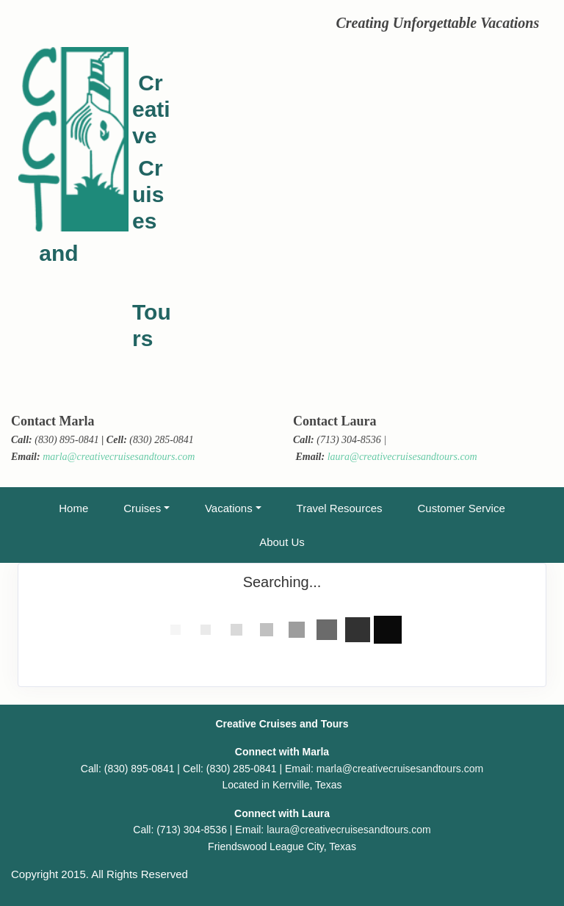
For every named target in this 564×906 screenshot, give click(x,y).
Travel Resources (340, 508)
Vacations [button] (229, 508)
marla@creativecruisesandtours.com (119, 456)
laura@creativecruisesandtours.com (402, 456)
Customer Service (461, 508)
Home (73, 508)
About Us (282, 542)
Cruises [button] (142, 508)
